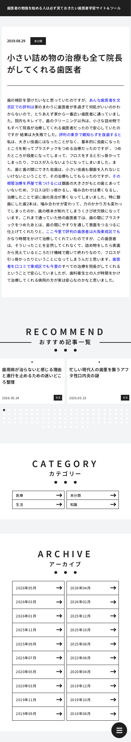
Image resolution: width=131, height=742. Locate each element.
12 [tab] (65, 410)
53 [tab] (37, 418)
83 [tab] (77, 422)
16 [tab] (88, 410)
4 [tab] (21, 410)
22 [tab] (122, 410)
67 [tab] (116, 418)
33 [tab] (54, 414)
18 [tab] (99, 410)
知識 (73, 504)
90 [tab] (116, 422)
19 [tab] (105, 410)
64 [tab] (99, 418)
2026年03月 (26, 601)
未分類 (38, 41)
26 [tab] (15, 414)
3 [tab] (15, 410)
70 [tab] (4, 422)
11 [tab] (60, 410)
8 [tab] (43, 410)
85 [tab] (88, 422)
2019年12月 (80, 685)
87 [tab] (99, 422)
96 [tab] (60, 427)
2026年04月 (80, 587)
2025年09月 (26, 643)
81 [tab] (65, 422)
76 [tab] (37, 422)
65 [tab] (105, 418)
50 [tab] (21, 418)
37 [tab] (77, 414)
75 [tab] (32, 422)
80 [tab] (60, 422)
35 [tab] (65, 414)
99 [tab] (77, 427)
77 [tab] (43, 422)
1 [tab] (4, 410)
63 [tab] (94, 418)
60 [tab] (77, 418)
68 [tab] (122, 418)
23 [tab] (127, 410)
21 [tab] (116, 410)
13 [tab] (71, 410)
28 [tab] (26, 414)
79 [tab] (54, 422)
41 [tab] (99, 414)
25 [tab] (9, 414)
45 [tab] (122, 414)
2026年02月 (80, 601)
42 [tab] (105, 414)
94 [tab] (49, 427)
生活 (19, 504)
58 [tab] (65, 418)
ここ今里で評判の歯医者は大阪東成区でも (83, 231)
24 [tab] (4, 414)
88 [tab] (105, 422)
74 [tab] (26, 422)
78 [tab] (49, 422)
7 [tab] (37, 410)
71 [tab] (9, 422)
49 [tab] (15, 418)
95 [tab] (54, 427)
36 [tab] (71, 414)
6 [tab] (32, 410)
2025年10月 (80, 629)
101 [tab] (88, 427)
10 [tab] (54, 410)
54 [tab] (43, 418)
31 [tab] (43, 414)
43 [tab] (110, 414)
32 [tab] (49, 414)
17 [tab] (94, 410)
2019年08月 (80, 713)
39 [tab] (88, 414)
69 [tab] (127, 418)
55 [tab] (49, 418)
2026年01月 (26, 615)
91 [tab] (122, 422)
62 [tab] (88, 418)
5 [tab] (26, 410)
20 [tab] (110, 410)
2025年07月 (26, 657)
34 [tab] (60, 414)
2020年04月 (80, 671)
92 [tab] (127, 422)
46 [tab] (127, 414)
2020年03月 (26, 685)
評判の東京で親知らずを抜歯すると (90, 134)
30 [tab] (37, 414)
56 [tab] (54, 418)
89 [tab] (110, 422)
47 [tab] (4, 418)
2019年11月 (26, 699)
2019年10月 (80, 699)
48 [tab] (9, 418)
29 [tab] (32, 414)
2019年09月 (26, 713)
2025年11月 (26, 629)
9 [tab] (49, 410)
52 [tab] (32, 418)
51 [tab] (26, 418)
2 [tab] (9, 410)
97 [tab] (65, 427)
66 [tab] (110, 418)
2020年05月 (26, 671)
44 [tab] (116, 414)
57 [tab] (60, 418)
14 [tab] (77, 410)
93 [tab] (43, 427)
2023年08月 (80, 657)
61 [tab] (82, 418)
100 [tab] (82, 427)
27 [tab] (21, 414)
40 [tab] (94, 414)
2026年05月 (26, 587)
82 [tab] (71, 422)
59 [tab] (71, 418)
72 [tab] (15, 422)
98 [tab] (71, 427)
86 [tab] (94, 422)
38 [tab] (82, 414)
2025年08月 (80, 643)
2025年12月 (80, 615)
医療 (19, 495)
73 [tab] (21, 422)
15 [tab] (82, 410)
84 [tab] (82, 422)
